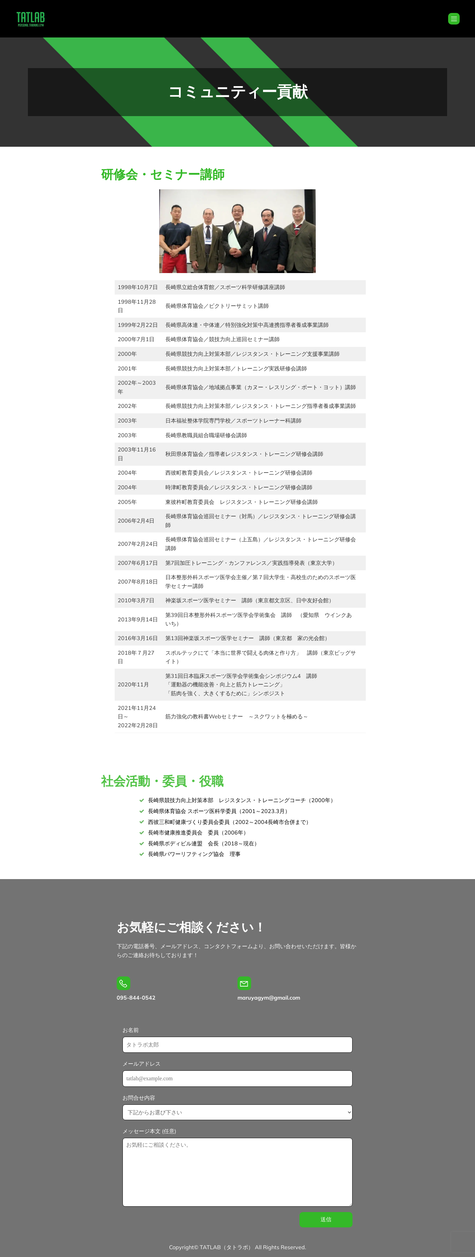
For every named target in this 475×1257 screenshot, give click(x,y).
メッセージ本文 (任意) (237, 1167)
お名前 (237, 1040)
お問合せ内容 (237, 1107)
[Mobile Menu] (454, 19)
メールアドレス (237, 1073)
